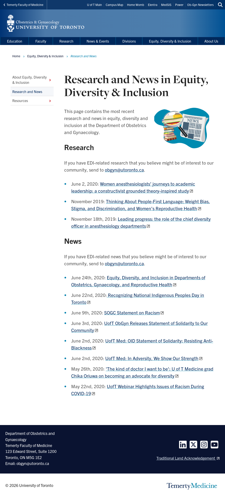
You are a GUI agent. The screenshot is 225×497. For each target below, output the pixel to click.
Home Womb (135, 5)
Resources (32, 100)
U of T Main (94, 5)
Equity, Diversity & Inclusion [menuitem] (170, 41)
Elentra (152, 5)
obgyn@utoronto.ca (124, 169)
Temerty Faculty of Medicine (23, 5)
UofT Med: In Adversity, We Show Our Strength (151, 358)
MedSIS (166, 5)
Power (179, 5)
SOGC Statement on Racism (132, 312)
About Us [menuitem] (211, 41)
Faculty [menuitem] (40, 41)
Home (16, 56)
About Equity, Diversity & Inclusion (32, 79)
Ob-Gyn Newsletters (200, 5)
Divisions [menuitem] (129, 41)
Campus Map (114, 5)
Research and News (27, 91)
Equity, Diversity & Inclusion (45, 56)
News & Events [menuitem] (98, 41)
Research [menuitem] (66, 41)
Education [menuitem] (14, 41)
